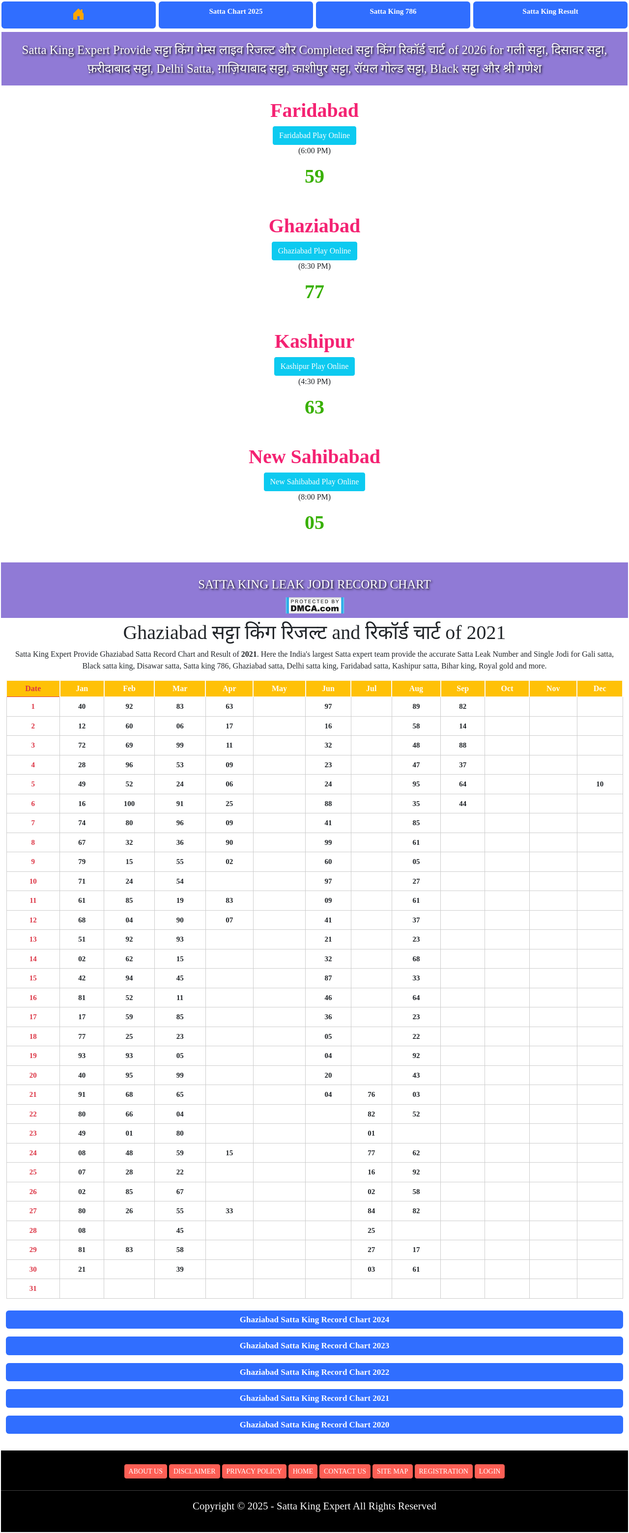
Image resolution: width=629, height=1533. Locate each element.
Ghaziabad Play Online (314, 251)
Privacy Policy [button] (254, 1471)
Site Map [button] (392, 1471)
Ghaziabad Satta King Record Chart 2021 (315, 1398)
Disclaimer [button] (194, 1471)
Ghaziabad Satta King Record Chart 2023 (315, 1345)
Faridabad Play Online (314, 135)
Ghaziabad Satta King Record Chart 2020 (315, 1424)
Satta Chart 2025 (235, 11)
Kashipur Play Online (315, 366)
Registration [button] (443, 1471)
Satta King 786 (393, 11)
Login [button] (490, 1471)
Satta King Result (550, 11)
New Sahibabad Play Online (314, 481)
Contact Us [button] (345, 1471)
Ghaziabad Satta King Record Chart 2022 (315, 1372)
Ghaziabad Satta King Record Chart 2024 (315, 1319)
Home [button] (303, 1471)
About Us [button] (146, 1471)
